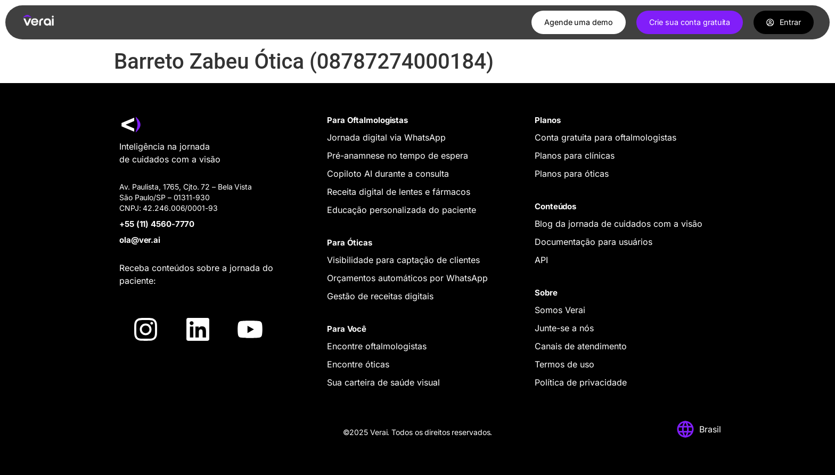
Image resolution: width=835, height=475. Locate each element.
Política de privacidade (581, 382)
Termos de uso (564, 364)
